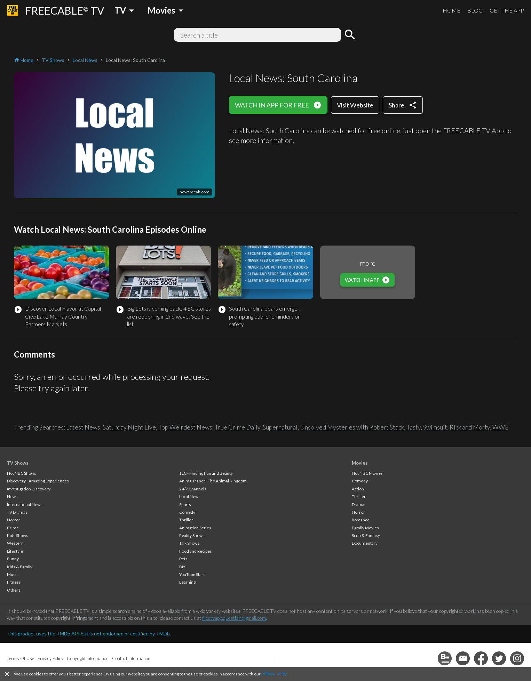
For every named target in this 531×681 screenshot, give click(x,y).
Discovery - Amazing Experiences (38, 480)
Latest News (83, 427)
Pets (183, 558)
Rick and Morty (470, 427)
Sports (185, 504)
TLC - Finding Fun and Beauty (206, 473)
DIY (182, 566)
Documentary (365, 543)
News (12, 496)
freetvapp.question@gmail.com (234, 618)
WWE (500, 427)
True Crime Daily (237, 427)
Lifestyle (15, 551)
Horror (13, 519)
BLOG (475, 10)
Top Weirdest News (185, 427)
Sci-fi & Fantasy (366, 535)
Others (14, 590)
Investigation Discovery (28, 488)
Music (12, 574)
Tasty (413, 427)
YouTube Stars (192, 574)
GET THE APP (507, 10)
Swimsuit (435, 427)
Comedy (187, 512)
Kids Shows (17, 535)
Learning (187, 582)
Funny (13, 558)
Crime (13, 527)
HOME (451, 10)
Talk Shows (189, 543)
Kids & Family (19, 566)
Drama (358, 504)
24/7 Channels (192, 488)
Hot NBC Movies (367, 473)
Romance (361, 519)
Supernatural (280, 427)
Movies (360, 463)
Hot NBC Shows (21, 473)
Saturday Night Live (129, 427)
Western (15, 543)
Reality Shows (192, 535)
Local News (189, 496)
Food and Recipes (195, 551)
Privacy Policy (274, 673)
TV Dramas (17, 512)
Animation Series (195, 527)
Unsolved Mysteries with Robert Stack (352, 427)
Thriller (186, 519)
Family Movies (365, 527)
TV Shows (18, 463)
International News (24, 504)
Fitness (14, 582)
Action (358, 488)
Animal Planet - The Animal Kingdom (213, 480)
